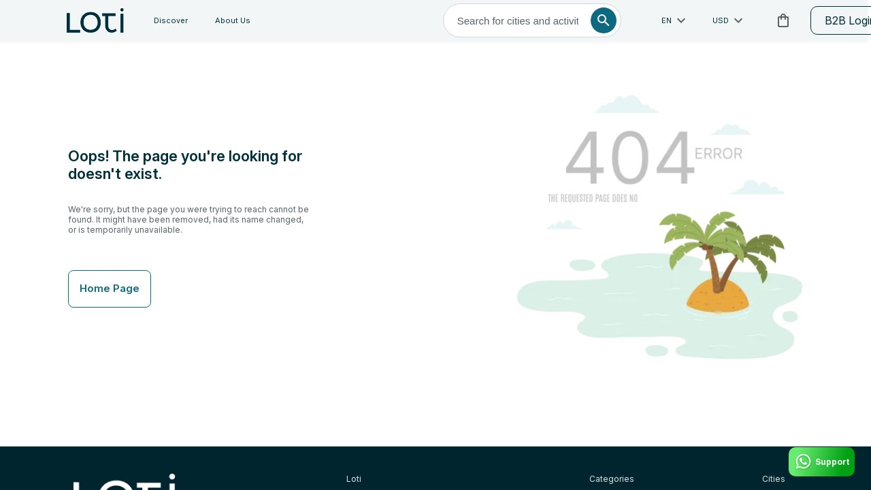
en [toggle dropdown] (585, 20)
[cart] (692, 20)
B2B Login (761, 20)
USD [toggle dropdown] (639, 20)
